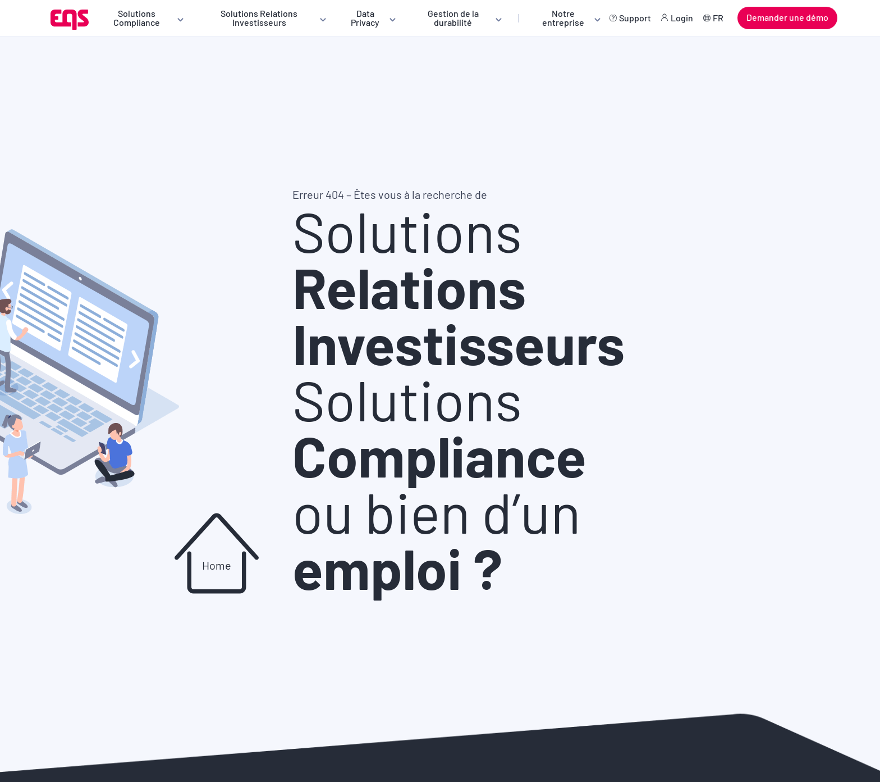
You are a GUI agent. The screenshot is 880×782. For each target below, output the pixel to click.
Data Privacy (365, 18)
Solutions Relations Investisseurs (259, 18)
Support (635, 17)
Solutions (458, 286)
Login (682, 17)
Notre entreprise (563, 18)
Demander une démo (787, 17)
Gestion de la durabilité (453, 18)
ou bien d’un (436, 539)
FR (718, 17)
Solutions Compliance (136, 18)
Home (216, 565)
